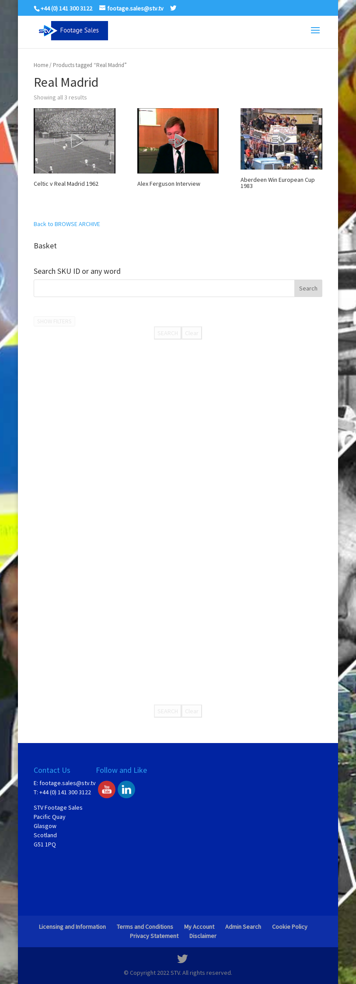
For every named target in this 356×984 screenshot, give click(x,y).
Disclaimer (202, 936)
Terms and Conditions (145, 927)
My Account (199, 927)
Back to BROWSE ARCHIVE (67, 224)
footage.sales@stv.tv (67, 783)
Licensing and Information (72, 927)
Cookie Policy (289, 927)
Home (41, 65)
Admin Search (243, 927)
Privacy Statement (154, 936)
